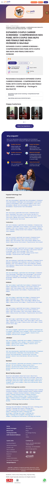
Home (7, 26)
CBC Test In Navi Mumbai (12, 351)
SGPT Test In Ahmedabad (26, 203)
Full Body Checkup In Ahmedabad (14, 390)
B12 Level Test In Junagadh (19, 334)
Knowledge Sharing (31, 432)
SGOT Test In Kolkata (28, 288)
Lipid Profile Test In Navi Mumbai (28, 351)
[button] (24, 94)
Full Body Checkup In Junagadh (18, 397)
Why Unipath (29, 428)
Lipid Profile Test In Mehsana (25, 260)
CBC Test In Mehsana (11, 260)
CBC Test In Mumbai (11, 363)
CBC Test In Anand (10, 237)
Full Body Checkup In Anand (25, 391)
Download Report (11, 443)
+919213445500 (29, 444)
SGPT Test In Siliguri (15, 300)
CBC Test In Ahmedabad (12, 200)
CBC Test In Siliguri (10, 297)
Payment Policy (31, 474)
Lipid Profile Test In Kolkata (23, 285)
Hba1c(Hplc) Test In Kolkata (18, 286)
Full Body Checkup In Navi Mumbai (20, 399)
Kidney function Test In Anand (18, 242)
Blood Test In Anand (17, 377)
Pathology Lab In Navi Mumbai (19, 416)
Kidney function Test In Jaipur (29, 322)
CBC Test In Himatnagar (12, 273)
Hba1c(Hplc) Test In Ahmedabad (25, 202)
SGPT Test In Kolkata (16, 288)
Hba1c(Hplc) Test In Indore (17, 310)
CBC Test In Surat (10, 212)
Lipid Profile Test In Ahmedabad (27, 200)
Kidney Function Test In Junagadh (20, 333)
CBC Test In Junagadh (11, 329)
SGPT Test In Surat (32, 216)
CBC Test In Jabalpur (11, 340)
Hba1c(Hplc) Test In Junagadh (21, 331)
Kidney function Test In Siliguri (17, 302)
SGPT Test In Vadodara (18, 228)
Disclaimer (8, 474)
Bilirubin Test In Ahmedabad (21, 205)
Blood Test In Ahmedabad (12, 376)
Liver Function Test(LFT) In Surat (18, 216)
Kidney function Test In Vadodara (24, 229)
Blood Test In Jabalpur (17, 382)
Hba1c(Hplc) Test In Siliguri (16, 299)
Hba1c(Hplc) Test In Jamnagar (21, 249)
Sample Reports (11, 462)
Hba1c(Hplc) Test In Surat (16, 214)
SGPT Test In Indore (15, 311)
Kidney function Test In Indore (18, 313)
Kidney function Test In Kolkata (19, 290)
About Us (28, 426)
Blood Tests (10, 430)
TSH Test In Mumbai (16, 365)
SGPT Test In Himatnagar (26, 276)
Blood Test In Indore (30, 379)
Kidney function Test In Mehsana (24, 265)
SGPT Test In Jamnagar (19, 251)
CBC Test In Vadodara (11, 225)
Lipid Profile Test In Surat (22, 212)
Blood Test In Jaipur (18, 380)
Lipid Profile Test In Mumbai (24, 363)
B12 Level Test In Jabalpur (18, 345)
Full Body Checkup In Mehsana (21, 393)
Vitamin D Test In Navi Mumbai (19, 356)
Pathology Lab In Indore (17, 411)
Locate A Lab (10, 447)
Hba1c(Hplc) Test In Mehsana (19, 262)
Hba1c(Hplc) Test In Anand (17, 239)
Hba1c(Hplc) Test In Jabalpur (19, 342)
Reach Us (9, 454)
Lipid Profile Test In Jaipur (22, 319)
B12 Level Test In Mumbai (17, 368)
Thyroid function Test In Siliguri (34, 302)
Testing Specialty (12, 432)
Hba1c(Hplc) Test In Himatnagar (25, 274)
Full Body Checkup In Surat (30, 390)
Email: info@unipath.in (31, 449)
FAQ (27, 435)
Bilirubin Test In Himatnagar (20, 277)
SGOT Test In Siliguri (26, 300)
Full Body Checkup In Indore (18, 394)
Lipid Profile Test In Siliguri (23, 297)
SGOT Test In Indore (27, 311)
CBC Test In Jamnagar (11, 248)
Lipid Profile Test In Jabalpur (25, 340)
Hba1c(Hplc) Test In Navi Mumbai (25, 353)
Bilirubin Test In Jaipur (15, 322)
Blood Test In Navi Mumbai (31, 382)
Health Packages (14, 26)
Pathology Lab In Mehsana (19, 410)
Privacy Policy (23, 474)
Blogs (27, 430)
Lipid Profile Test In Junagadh (25, 329)
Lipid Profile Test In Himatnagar (27, 273)
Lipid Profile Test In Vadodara (25, 225)
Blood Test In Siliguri (29, 380)
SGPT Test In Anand (15, 240)
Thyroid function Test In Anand (34, 242)
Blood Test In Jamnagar (29, 377)
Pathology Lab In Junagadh (17, 414)
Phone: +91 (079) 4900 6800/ (33, 443)
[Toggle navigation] (2, 2)
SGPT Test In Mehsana (17, 263)
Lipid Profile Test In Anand (23, 237)
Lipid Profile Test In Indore (23, 308)
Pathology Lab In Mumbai (34, 416)
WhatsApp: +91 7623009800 (33, 447)
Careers (9, 456)
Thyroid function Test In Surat (17, 219)
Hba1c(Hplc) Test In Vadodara (20, 226)
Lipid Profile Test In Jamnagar (26, 248)
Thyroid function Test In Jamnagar (21, 254)
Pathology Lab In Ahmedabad (13, 407)
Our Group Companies (12, 460)
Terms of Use (15, 474)
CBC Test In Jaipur (10, 319)
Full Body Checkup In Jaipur (20, 396)
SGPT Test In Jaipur (29, 320)
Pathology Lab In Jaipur (19, 413)
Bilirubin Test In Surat (19, 217)
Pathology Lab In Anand (18, 408)
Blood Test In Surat (25, 376)
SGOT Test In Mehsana (30, 263)
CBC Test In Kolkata (11, 285)
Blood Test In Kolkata (18, 379)
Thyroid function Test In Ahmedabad (23, 206)
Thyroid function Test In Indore (34, 313)
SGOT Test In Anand (27, 240)
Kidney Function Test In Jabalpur (20, 343)
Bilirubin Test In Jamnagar (19, 253)
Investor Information (12, 458)
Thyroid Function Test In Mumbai (19, 366)
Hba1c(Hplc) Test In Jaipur (16, 320)
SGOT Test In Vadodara (31, 228)
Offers (27, 437)
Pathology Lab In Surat (27, 407)
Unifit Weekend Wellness (13, 435)
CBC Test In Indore (10, 308)
